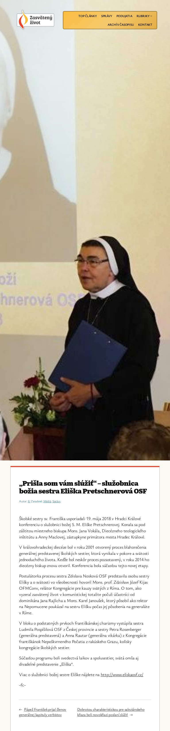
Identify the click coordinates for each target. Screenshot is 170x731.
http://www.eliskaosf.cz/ (122, 674)
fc (29, 501)
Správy (56, 501)
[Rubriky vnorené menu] (151, 16)
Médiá (47, 501)
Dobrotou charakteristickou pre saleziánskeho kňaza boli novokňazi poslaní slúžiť (110, 712)
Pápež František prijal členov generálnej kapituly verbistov (42, 712)
